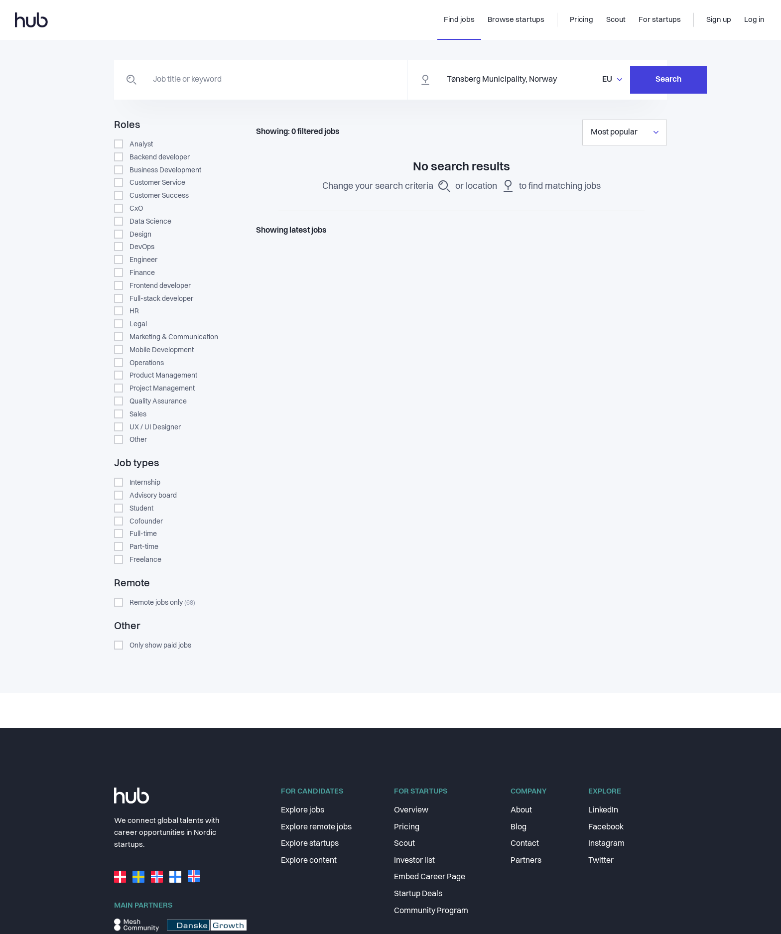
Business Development (165, 170)
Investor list (414, 861)
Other (138, 439)
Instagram (606, 844)
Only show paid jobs (160, 645)
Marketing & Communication (174, 337)
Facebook (606, 827)
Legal (138, 324)
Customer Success (159, 195)
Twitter (601, 861)
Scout (404, 844)
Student (141, 508)
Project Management (162, 388)
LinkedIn (603, 810)
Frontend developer (160, 285)
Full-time (143, 534)
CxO (136, 208)
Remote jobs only (162, 602)
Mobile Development (162, 350)
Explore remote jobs (316, 827)
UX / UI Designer (155, 427)
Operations (147, 363)
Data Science (150, 221)
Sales (138, 414)
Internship (145, 482)
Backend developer (160, 157)
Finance (142, 272)
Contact (525, 844)
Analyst (141, 144)
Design (140, 234)
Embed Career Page (429, 877)
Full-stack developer (161, 298)
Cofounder (146, 521)
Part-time (144, 546)
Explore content (309, 861)
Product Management (163, 375)
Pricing (406, 827)
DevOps (142, 247)
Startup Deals (418, 894)
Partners (526, 861)
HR (134, 311)
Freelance (145, 559)
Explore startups (310, 844)
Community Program (431, 911)
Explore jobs (302, 810)
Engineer (143, 260)
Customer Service (157, 182)
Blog (518, 827)
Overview (411, 810)
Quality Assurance (158, 401)
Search (617, 80)
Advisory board (153, 495)
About (521, 810)
